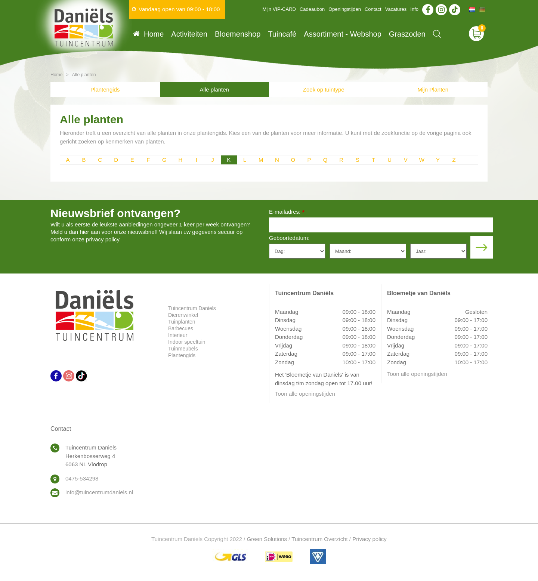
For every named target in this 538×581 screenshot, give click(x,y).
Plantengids (105, 89)
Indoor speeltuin (186, 342)
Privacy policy (369, 539)
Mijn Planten (432, 89)
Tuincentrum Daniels (192, 308)
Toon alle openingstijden (305, 393)
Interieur (177, 335)
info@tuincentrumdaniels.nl (99, 492)
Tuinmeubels (183, 349)
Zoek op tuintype (323, 89)
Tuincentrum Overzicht (319, 539)
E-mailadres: (286, 212)
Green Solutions (267, 539)
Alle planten (214, 89)
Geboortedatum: (289, 238)
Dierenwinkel (183, 315)
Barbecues (180, 328)
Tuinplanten (181, 322)
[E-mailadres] (381, 224)
